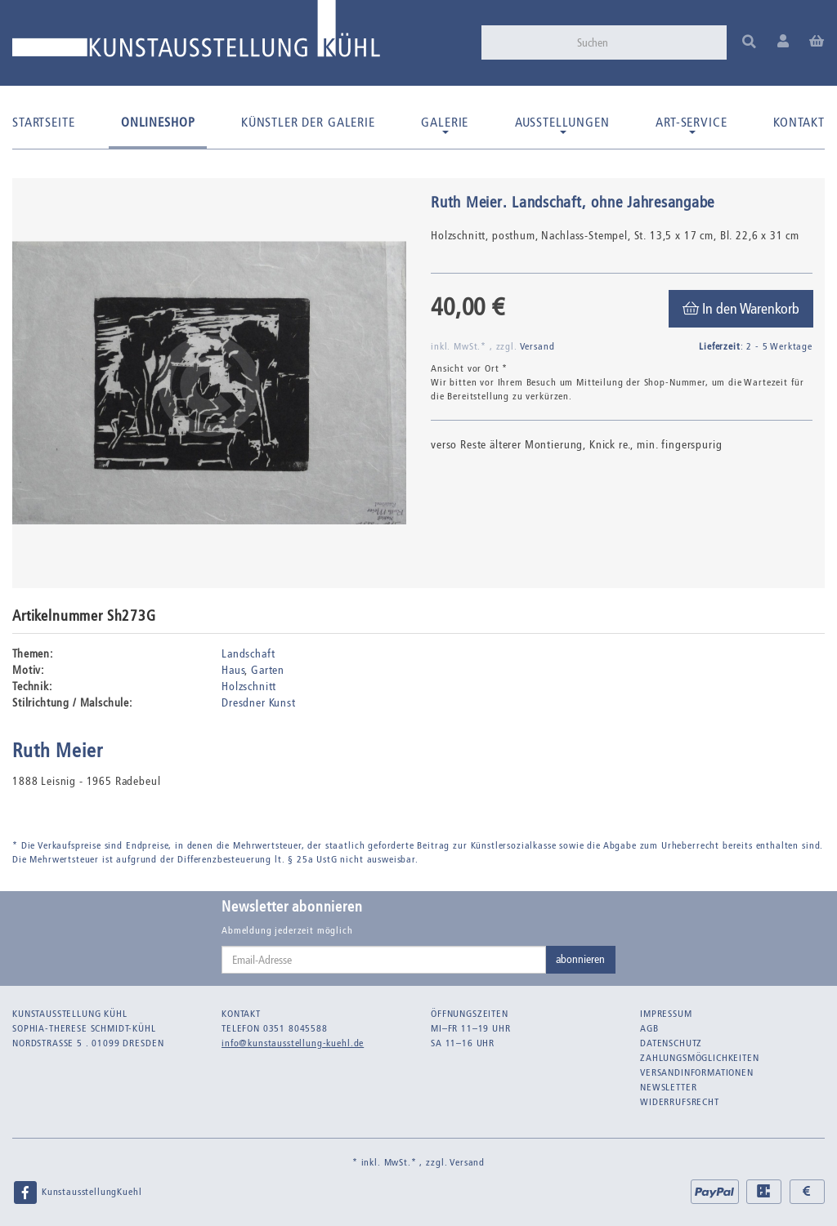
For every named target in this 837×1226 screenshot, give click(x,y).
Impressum (666, 1014)
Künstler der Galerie (308, 122)
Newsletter (668, 1087)
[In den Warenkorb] (741, 309)
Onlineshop (158, 122)
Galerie (444, 124)
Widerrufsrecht (679, 1102)
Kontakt (799, 122)
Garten (267, 670)
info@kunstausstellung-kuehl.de (293, 1043)
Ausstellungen (562, 124)
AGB (649, 1028)
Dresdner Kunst (259, 703)
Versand (537, 346)
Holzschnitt (249, 686)
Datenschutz (671, 1043)
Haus (233, 670)
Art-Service (691, 124)
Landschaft (248, 654)
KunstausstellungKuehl (76, 1192)
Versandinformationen (697, 1072)
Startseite (43, 122)
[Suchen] (646, 42)
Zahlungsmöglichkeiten (699, 1058)
